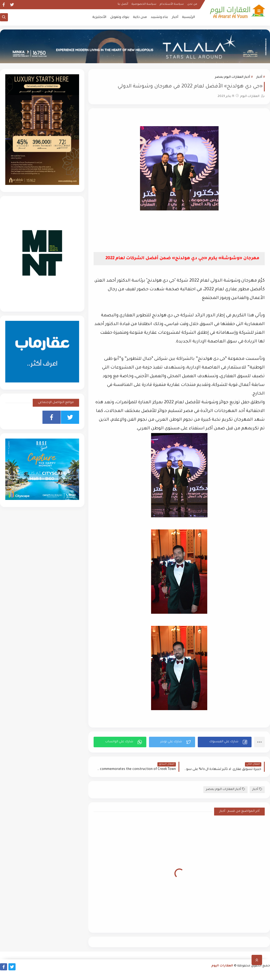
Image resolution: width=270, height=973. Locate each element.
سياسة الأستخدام (172, 4)
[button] (225, 742)
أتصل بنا (123, 4)
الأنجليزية (99, 17)
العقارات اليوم (222, 966)
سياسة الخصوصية (144, 4)
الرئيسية (188, 17)
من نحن (192, 4)
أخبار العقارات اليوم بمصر (232, 77)
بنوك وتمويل (119, 17)
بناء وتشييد (159, 17)
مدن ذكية (140, 17)
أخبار (175, 17)
